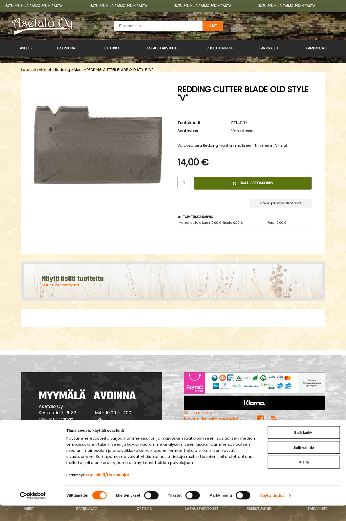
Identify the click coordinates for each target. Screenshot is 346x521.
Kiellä (304, 477)
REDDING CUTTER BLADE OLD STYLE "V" (120, 69)
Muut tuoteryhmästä (60, 285)
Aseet (25, 48)
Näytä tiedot (272, 511)
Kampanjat (316, 48)
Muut (78, 69)
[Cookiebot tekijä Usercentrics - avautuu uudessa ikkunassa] (33, 511)
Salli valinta (303, 463)
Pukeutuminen (219, 48)
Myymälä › (195, 432)
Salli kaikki (304, 448)
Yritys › (191, 426)
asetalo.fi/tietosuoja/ (108, 490)
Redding (62, 69)
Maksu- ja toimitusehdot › (212, 419)
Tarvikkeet (268, 48)
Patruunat (67, 48)
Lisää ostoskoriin (253, 182)
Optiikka (111, 48)
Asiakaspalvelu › (202, 413)
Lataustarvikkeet (163, 48)
